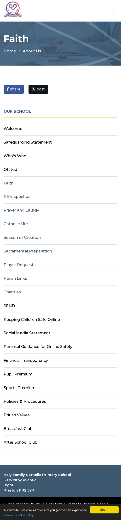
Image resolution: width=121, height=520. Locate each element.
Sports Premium (20, 388)
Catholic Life (16, 224)
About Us (32, 51)
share (14, 89)
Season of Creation (22, 237)
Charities (12, 292)
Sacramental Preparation (28, 251)
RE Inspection (17, 196)
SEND (9, 306)
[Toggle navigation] (114, 10)
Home (10, 51)
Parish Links (15, 278)
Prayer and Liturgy (21, 210)
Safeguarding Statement (28, 142)
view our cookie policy (18, 516)
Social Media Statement (27, 333)
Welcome (13, 128)
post (38, 89)
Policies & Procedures (25, 401)
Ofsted (10, 169)
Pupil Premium (18, 374)
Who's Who (15, 156)
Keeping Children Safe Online (32, 319)
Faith (8, 183)
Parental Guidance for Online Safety (38, 346)
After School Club (20, 442)
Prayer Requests (20, 265)
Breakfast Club (18, 428)
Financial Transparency (26, 360)
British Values (17, 415)
